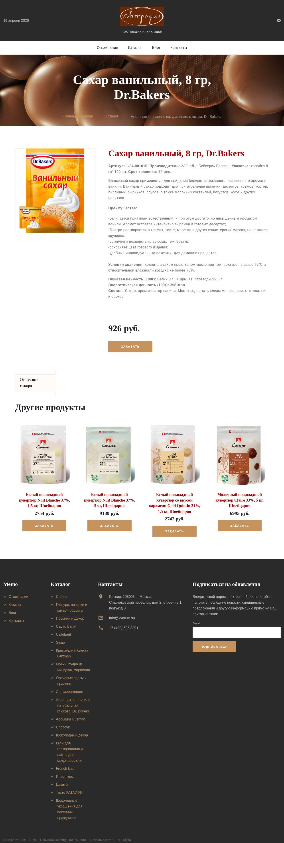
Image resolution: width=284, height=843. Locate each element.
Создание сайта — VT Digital (111, 834)
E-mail (196, 617)
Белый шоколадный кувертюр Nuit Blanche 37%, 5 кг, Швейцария (109, 494)
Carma (61, 591)
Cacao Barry (66, 620)
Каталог (135, 48)
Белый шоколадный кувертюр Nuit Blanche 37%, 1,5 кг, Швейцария (44, 494)
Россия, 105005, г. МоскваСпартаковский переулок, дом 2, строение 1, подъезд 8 (146, 596)
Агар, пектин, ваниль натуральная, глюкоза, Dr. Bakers (73, 699)
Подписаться (214, 640)
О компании (107, 48)
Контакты (178, 48)
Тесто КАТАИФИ (69, 786)
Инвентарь (65, 770)
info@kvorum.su (122, 612)
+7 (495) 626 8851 (123, 622)
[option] (55, 191)
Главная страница (78, 116)
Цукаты (62, 778)
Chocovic (63, 721)
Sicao (60, 636)
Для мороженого (69, 686)
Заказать (130, 346)
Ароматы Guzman (70, 713)
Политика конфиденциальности (63, 834)
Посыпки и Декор (70, 612)
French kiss (65, 762)
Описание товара (36, 380)
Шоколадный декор (72, 729)
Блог (156, 48)
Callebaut (63, 628)
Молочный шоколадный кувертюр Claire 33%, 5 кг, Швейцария (239, 494)
